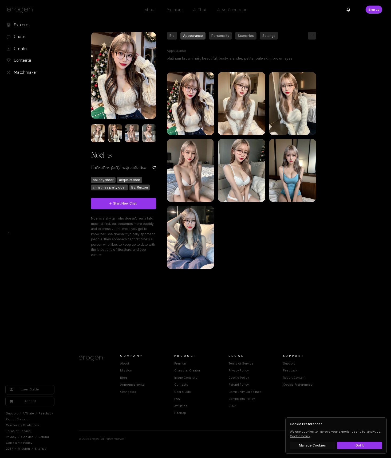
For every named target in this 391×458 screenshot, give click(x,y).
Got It (360, 445)
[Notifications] (348, 9)
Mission (24, 449)
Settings (285, 36)
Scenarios (262, 36)
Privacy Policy (255, 370)
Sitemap (40, 449)
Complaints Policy (19, 443)
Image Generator (203, 377)
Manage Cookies (312, 445)
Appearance (209, 36)
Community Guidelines (22, 425)
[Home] (109, 358)
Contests (198, 384)
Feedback (46, 413)
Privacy (11, 437)
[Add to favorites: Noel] (171, 167)
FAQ (194, 399)
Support (12, 413)
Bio (188, 36)
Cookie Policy (255, 377)
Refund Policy (255, 384)
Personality (237, 36)
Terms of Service (18, 431)
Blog (140, 377)
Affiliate (28, 413)
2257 (9, 449)
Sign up (374, 9)
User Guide (199, 392)
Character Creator (204, 370)
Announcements (149, 384)
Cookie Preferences (314, 384)
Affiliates (197, 406)
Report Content (17, 419)
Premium (175, 9)
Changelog (145, 392)
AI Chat (200, 9)
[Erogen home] (21, 10)
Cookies (27, 437)
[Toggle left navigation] (8, 232)
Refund (43, 437)
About (150, 9)
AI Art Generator (231, 9)
